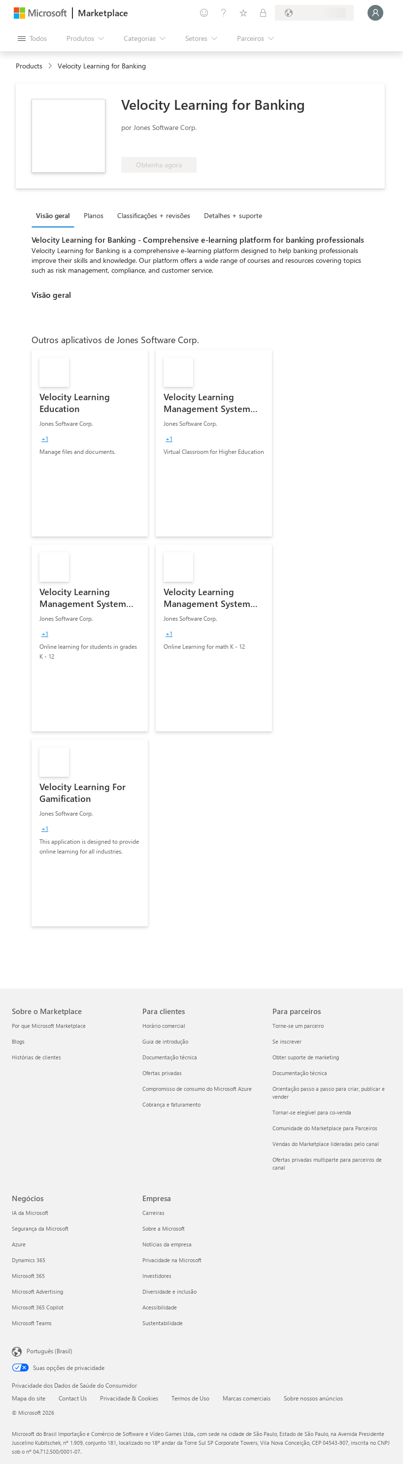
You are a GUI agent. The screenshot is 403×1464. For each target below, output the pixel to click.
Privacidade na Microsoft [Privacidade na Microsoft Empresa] (172, 1260)
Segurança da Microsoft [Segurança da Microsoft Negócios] (40, 1228)
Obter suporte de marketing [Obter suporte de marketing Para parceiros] (305, 1057)
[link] (90, 443)
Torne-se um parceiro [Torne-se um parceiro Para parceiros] (298, 1025)
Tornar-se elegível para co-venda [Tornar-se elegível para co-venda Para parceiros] (311, 1112)
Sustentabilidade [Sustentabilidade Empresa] (162, 1323)
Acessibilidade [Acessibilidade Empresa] (159, 1307)
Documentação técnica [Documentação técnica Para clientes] (169, 1057)
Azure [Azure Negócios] (19, 1244)
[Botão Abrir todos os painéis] (32, 38)
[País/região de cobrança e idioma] (314, 13)
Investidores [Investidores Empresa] (156, 1275)
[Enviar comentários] (204, 13)
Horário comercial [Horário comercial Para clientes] (163, 1025)
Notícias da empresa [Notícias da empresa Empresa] (167, 1244)
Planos (93, 215)
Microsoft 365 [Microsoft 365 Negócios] (28, 1275)
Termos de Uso (190, 1398)
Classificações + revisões (153, 215)
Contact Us (73, 1398)
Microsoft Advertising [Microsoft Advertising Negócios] (37, 1291)
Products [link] (29, 65)
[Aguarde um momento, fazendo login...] (375, 13)
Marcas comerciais (246, 1398)
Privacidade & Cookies (129, 1398)
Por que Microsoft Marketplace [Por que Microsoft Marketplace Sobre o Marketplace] (49, 1025)
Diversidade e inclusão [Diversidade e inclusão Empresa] (169, 1291)
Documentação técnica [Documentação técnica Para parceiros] (299, 1073)
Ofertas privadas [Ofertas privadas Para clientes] (162, 1073)
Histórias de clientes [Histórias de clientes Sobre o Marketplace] (36, 1057)
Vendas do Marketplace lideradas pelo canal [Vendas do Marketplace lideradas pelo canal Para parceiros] (325, 1143)
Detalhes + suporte (233, 215)
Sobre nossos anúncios (313, 1398)
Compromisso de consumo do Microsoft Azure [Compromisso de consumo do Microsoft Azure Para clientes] (197, 1088)
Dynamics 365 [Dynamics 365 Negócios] (28, 1260)
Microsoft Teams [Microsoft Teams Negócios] (32, 1323)
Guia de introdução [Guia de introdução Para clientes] (165, 1041)
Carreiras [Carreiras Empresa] (153, 1212)
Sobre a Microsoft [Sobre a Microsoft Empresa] (163, 1228)
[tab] (55, 215)
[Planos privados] (263, 13)
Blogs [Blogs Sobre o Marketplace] (18, 1041)
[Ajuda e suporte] (224, 13)
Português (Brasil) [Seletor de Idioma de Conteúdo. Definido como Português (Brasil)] (49, 1351)
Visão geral (53, 215)
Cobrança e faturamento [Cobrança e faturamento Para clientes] (171, 1104)
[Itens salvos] (243, 13)
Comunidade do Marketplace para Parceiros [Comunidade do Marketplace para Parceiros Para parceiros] (324, 1128)
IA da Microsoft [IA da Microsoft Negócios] (30, 1212)
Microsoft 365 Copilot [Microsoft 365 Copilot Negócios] (38, 1307)
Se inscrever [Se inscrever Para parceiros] (287, 1041)
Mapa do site (28, 1398)
